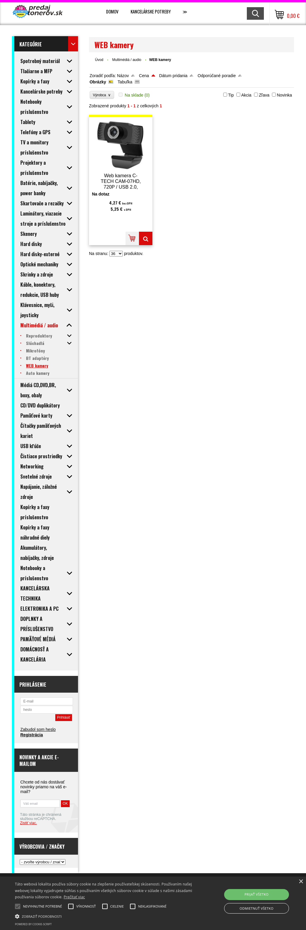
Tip (231, 95)
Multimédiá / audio (127, 60)
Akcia (246, 95)
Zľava (264, 95)
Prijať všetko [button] (256, 894)
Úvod (99, 60)
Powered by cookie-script (33, 924)
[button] (105, 916)
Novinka (284, 95)
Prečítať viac (74, 897)
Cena (144, 75)
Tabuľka (125, 82)
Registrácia (31, 734)
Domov (112, 11)
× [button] (301, 881)
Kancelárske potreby (151, 11)
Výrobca (102, 95)
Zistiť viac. (28, 823)
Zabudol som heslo (38, 729)
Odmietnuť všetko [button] (256, 908)
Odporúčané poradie (217, 75)
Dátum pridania (173, 75)
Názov (123, 75)
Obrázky (98, 82)
